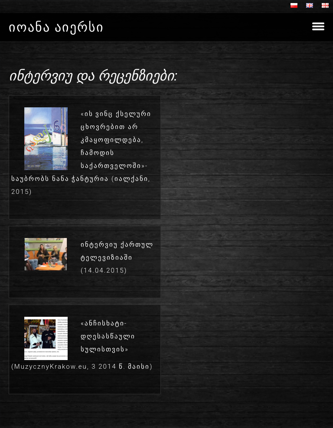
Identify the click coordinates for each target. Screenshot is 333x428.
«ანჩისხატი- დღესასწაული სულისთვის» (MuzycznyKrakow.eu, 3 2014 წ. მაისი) (82, 344)
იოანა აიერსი (56, 27)
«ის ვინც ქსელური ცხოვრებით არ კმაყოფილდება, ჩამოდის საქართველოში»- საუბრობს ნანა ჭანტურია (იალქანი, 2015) (81, 153)
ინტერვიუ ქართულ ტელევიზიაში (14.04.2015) (117, 257)
